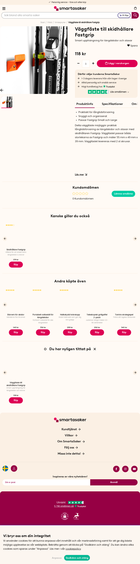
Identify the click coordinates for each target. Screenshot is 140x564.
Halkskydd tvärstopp (70, 313)
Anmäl (114, 478)
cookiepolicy (73, 549)
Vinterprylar (60, 22)
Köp (16, 264)
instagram (125, 465)
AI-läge (124, 15)
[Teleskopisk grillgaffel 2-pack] (97, 298)
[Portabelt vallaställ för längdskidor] (43, 298)
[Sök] (70, 15)
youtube (134, 465)
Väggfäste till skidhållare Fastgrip (15, 381)
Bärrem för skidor (15, 313)
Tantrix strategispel (124, 313)
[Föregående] (5, 238)
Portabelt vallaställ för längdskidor (43, 314)
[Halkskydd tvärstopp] (70, 298)
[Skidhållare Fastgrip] (16, 234)
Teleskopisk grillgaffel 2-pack (97, 314)
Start (42, 22)
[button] (64, 512)
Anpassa (57, 557)
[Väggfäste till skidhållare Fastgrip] (16, 365)
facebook (116, 465)
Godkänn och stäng (77, 557)
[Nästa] (63, 90)
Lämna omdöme (123, 193)
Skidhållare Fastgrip (15, 250)
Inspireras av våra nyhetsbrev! (70, 472)
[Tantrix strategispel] (124, 298)
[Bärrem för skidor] (16, 298)
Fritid (50, 22)
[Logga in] (12, 465)
